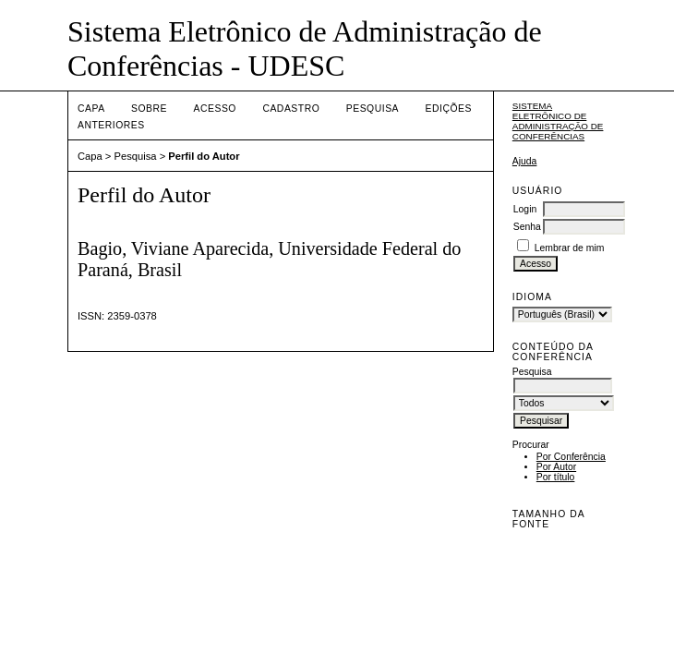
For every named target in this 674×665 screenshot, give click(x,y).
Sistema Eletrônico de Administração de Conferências (558, 121)
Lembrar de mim (570, 248)
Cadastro (290, 108)
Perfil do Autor (203, 156)
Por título (555, 477)
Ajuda (524, 161)
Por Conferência (571, 457)
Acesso (215, 108)
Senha (527, 227)
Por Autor (556, 467)
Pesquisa (372, 108)
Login (524, 209)
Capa (91, 108)
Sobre (149, 108)
